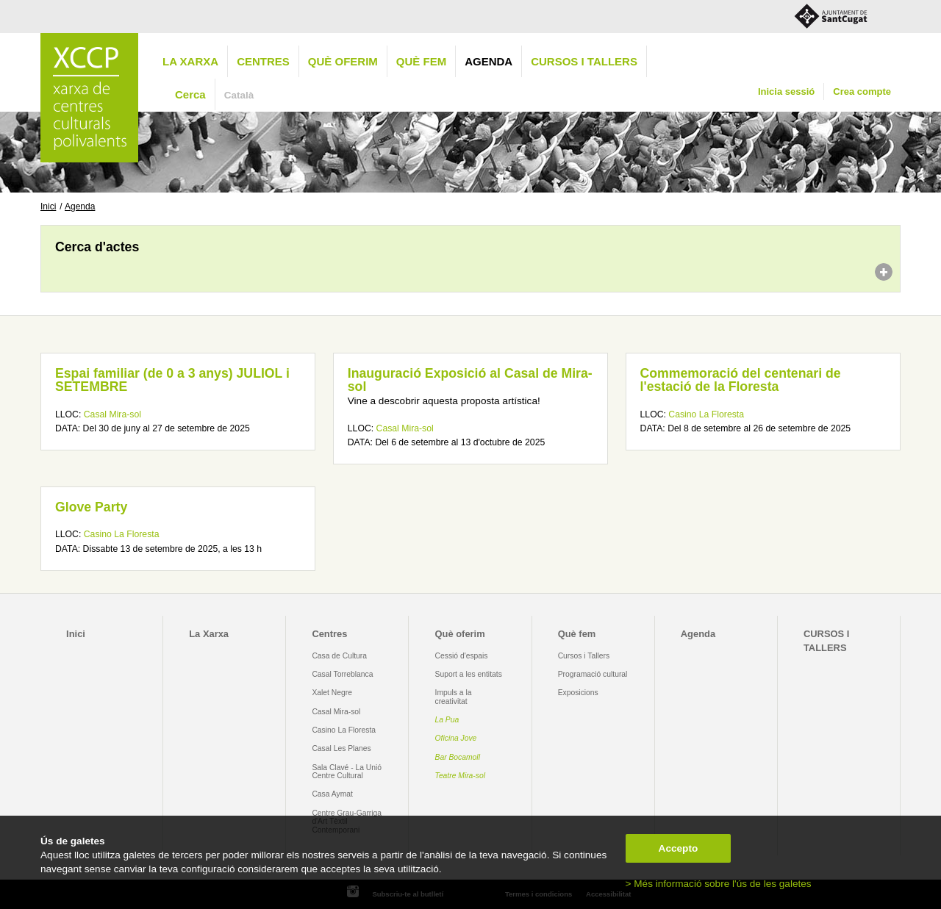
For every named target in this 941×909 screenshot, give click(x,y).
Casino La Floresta (706, 414)
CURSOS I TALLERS (584, 61)
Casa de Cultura (339, 656)
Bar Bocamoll (457, 757)
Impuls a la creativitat (453, 697)
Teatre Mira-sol (460, 776)
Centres (263, 61)
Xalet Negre (332, 693)
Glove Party (91, 507)
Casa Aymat (332, 794)
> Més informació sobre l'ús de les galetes (719, 883)
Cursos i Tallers (583, 656)
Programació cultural (593, 674)
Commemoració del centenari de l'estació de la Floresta (740, 380)
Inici (48, 206)
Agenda (488, 61)
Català (239, 95)
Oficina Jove (456, 738)
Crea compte (862, 91)
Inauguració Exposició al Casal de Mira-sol (470, 380)
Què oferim (343, 61)
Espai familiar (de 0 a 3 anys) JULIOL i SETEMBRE (172, 380)
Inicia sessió (786, 91)
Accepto (678, 848)
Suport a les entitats (468, 674)
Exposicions (578, 693)
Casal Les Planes (341, 748)
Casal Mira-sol (112, 414)
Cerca (190, 94)
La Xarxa (190, 61)
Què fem (421, 61)
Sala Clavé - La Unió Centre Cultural (347, 772)
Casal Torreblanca (342, 674)
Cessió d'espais (461, 656)
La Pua (447, 720)
